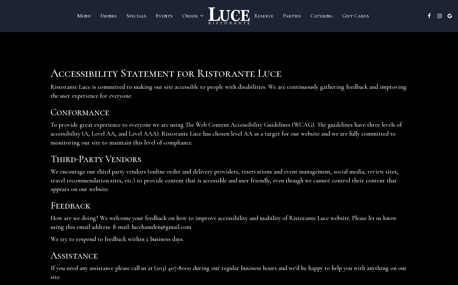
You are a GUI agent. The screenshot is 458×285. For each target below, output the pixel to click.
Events (164, 16)
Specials (136, 16)
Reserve (264, 16)
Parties (292, 16)
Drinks (109, 16)
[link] (229, 15)
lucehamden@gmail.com (161, 227)
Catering (321, 16)
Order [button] (193, 16)
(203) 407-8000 (172, 268)
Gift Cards (355, 16)
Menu (84, 16)
